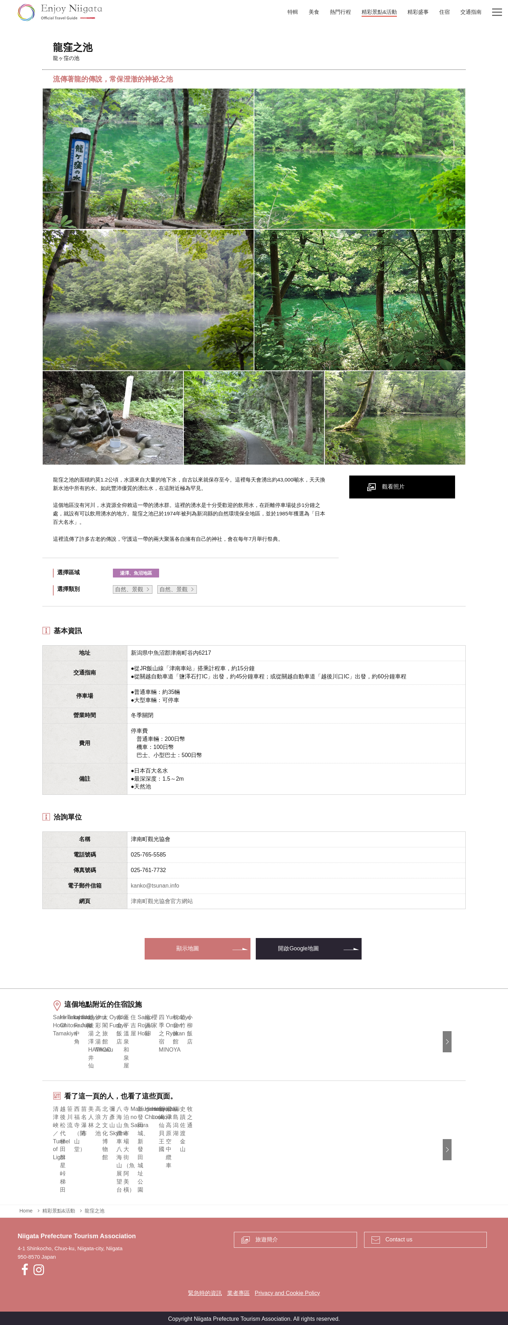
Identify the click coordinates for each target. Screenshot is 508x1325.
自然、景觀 (129, 589)
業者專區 (238, 1291)
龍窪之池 (94, 1209)
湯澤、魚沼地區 (136, 573)
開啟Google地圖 (298, 948)
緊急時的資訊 (205, 1291)
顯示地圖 (187, 948)
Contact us (399, 1238)
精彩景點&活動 (58, 1209)
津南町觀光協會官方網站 (162, 901)
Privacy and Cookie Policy (287, 1291)
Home (25, 1209)
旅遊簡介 (266, 1238)
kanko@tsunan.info (155, 886)
